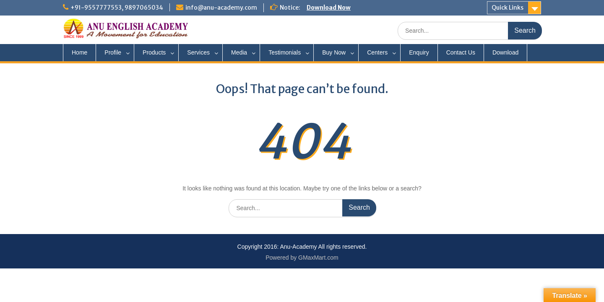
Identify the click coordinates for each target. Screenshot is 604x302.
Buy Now (334, 52)
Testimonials (284, 52)
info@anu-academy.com (221, 7)
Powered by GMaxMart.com (302, 257)
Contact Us (460, 52)
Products (154, 52)
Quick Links (507, 7)
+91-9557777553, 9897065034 (116, 7)
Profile (112, 52)
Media (239, 52)
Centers (377, 52)
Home (79, 52)
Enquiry (419, 52)
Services (198, 52)
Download (505, 52)
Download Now (329, 7)
